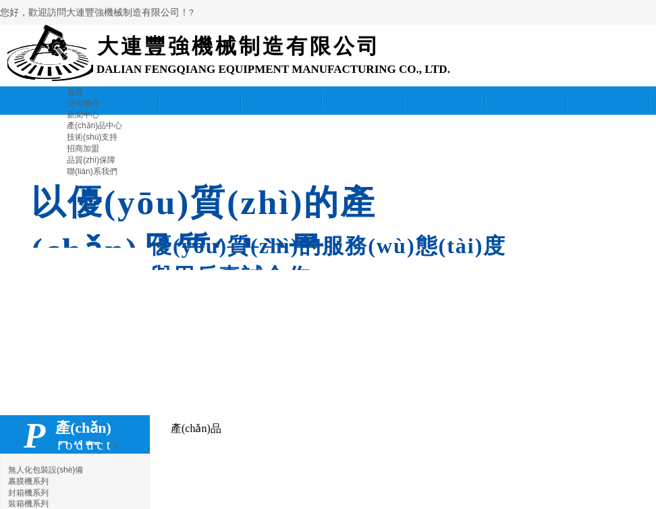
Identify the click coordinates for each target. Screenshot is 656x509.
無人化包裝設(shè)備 (45, 470)
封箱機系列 (28, 493)
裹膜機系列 (28, 481)
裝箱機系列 (28, 503)
